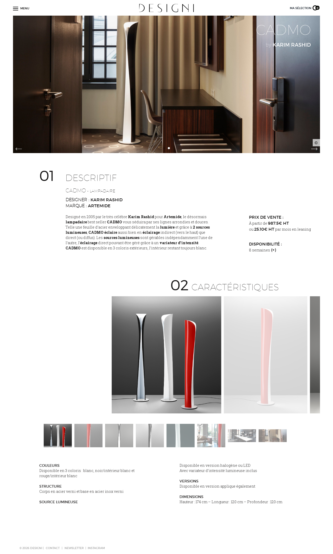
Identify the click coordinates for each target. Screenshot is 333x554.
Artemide (99, 205)
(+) (273, 250)
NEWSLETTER (74, 548)
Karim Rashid (107, 199)
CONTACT (53, 548)
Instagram (96, 548)
